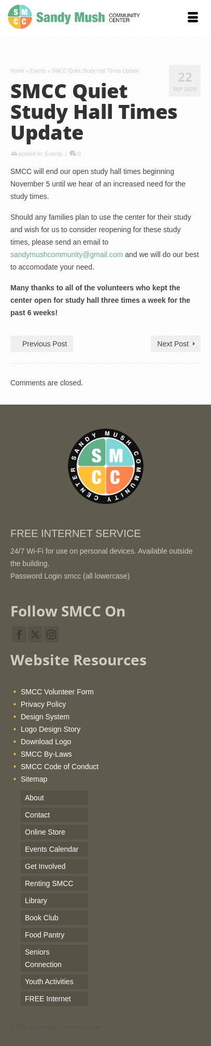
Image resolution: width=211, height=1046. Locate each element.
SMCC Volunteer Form (57, 692)
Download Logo (46, 741)
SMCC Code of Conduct (60, 766)
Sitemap (34, 779)
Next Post (173, 344)
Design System (45, 717)
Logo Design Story (50, 729)
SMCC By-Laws (46, 754)
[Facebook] (19, 634)
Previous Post (44, 344)
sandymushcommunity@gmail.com (66, 254)
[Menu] (193, 18)
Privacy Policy (43, 704)
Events (54, 154)
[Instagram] (51, 634)
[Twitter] (35, 634)
